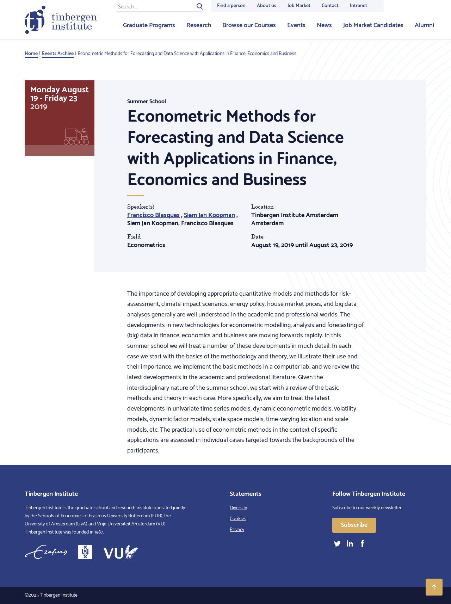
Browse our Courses (249, 25)
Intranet (358, 6)
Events (296, 25)
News (324, 25)
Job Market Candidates (373, 25)
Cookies (238, 519)
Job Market (299, 6)
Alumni (424, 25)
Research (198, 25)
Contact (330, 6)
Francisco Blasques (153, 215)
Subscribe (354, 525)
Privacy (237, 530)
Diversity (238, 508)
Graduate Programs (149, 25)
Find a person (231, 6)
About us (266, 6)
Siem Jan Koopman (209, 215)
